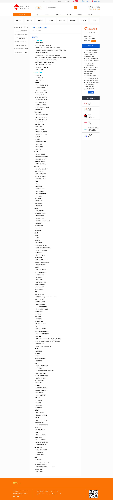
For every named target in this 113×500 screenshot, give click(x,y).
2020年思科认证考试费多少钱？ (91, 50)
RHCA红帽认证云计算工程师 (21, 41)
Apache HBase (91, 129)
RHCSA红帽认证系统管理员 (21, 34)
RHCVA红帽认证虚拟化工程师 (21, 48)
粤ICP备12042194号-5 (54, 491)
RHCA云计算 (91, 117)
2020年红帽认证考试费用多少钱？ (91, 67)
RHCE (89, 114)
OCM (89, 122)
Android (90, 134)
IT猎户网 (43, 1)
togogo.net (49, 493)
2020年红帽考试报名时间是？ (90, 69)
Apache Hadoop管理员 (93, 127)
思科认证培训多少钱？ (89, 56)
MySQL (90, 123)
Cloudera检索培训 (92, 130)
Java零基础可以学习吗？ (89, 84)
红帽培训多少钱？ (88, 73)
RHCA (89, 116)
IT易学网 (51, 1)
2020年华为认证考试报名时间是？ (91, 60)
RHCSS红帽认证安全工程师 (21, 52)
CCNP (89, 103)
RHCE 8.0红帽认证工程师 (21, 31)
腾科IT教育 (85, 1)
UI (88, 138)
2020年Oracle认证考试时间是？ (91, 80)
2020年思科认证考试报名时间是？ (91, 52)
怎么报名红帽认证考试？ (89, 71)
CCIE (89, 104)
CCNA (89, 102)
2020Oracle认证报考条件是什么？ (91, 78)
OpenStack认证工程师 (21, 45)
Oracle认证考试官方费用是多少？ (91, 75)
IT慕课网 (59, 1)
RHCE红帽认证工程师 (21, 38)
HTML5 (89, 135)
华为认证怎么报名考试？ (89, 63)
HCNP (89, 109)
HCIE (89, 110)
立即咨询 (91, 92)
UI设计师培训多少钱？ (89, 86)
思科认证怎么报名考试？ (89, 54)
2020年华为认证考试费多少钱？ (91, 58)
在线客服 (93, 40)
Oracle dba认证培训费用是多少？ (91, 82)
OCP (89, 121)
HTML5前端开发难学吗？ (89, 88)
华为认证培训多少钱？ (89, 65)
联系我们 (67, 1)
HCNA (89, 108)
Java (89, 136)
